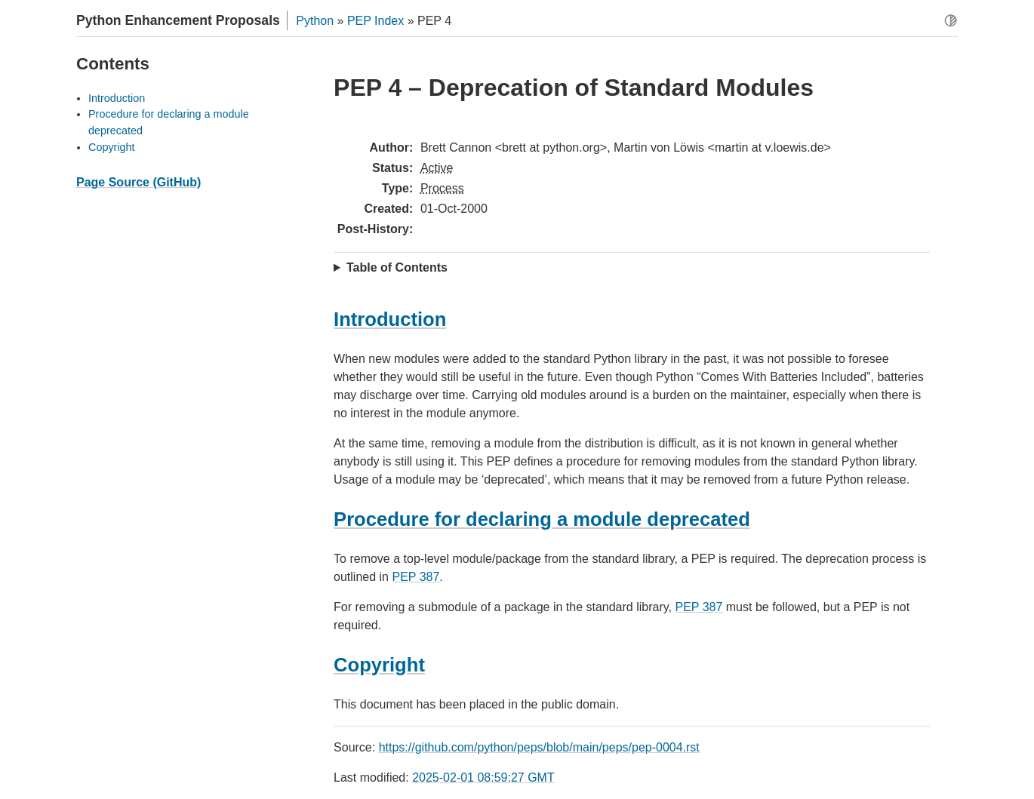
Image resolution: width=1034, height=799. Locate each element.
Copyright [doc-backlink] (379, 664)
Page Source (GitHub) (138, 182)
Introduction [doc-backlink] (390, 319)
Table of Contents (397, 267)
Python (315, 20)
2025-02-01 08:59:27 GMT (483, 777)
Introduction (116, 98)
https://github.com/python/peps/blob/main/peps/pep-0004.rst (539, 747)
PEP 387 (415, 576)
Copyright (111, 147)
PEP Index (375, 20)
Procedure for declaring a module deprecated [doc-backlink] (542, 519)
